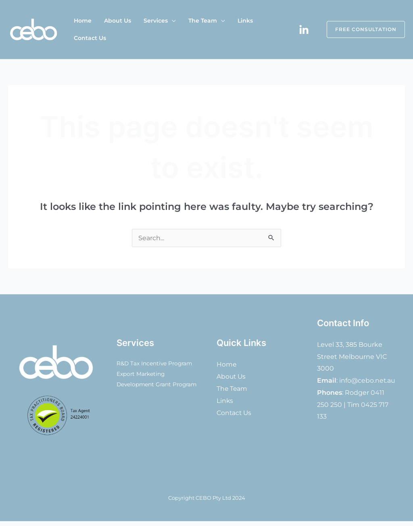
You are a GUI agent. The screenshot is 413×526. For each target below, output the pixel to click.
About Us (111, 29)
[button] (361, 29)
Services (146, 29)
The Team (189, 29)
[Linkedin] (304, 30)
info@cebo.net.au (367, 380)
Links (228, 29)
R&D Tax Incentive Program (155, 363)
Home (81, 29)
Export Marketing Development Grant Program (145, 385)
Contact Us (261, 29)
